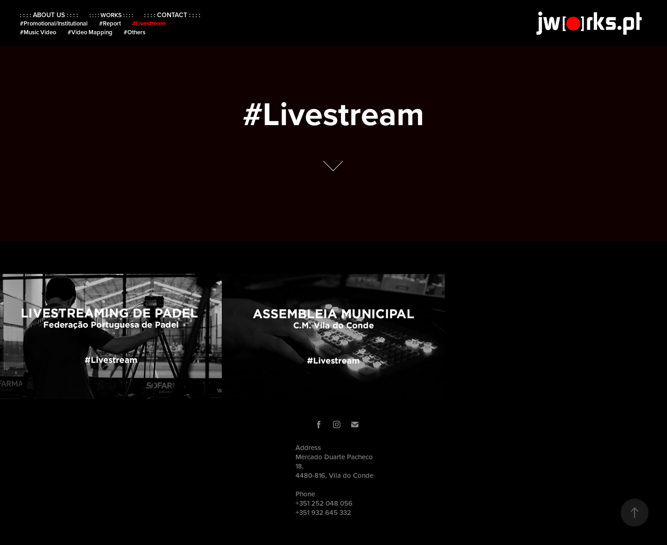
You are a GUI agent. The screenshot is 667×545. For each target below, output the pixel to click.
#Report (110, 23)
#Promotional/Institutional (54, 23)
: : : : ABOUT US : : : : (49, 14)
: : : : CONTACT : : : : (172, 14)
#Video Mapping (90, 32)
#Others (134, 32)
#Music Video (38, 32)
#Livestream (148, 23)
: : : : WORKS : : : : (111, 15)
